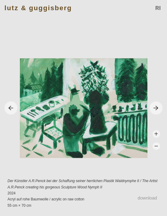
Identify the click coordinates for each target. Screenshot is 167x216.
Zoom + (156, 134)
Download (147, 197)
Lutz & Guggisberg (38, 8)
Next (156, 107)
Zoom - (156, 146)
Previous (11, 107)
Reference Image (158, 8)
